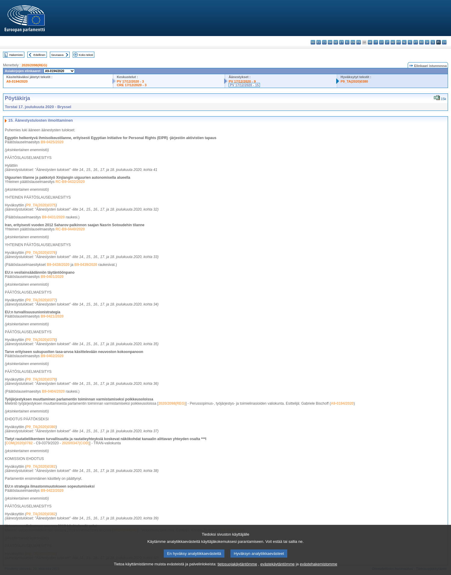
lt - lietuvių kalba (387, 42)
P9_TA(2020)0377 (41, 300)
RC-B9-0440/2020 (70, 229)
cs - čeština (324, 42)
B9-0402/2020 (52, 356)
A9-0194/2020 (17, 81)
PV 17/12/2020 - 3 (130, 81)
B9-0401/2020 (52, 277)
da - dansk (330, 42)
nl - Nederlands (404, 42)
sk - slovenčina (427, 42)
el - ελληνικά (347, 42)
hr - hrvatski (370, 42)
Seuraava (57, 54)
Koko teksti (86, 54)
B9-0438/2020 (58, 265)
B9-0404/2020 (53, 391)
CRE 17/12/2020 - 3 (132, 85)
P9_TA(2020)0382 (41, 514)
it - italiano (375, 42)
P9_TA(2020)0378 (41, 340)
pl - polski (410, 42)
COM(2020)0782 (19, 443)
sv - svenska (444, 42)
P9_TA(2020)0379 (41, 379)
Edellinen (39, 54)
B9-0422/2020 (52, 490)
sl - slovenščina (433, 42)
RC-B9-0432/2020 (70, 182)
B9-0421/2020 (52, 316)
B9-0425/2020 (52, 142)
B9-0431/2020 (53, 217)
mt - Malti (398, 42)
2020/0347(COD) (75, 443)
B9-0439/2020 (85, 265)
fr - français (358, 42)
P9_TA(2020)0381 (41, 466)
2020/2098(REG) (34, 65)
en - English (353, 42)
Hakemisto (16, 54)
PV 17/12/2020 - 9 (242, 81)
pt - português (415, 42)
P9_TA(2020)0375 (41, 205)
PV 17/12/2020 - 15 (244, 85)
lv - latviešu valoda (381, 42)
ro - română (421, 42)
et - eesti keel (341, 42)
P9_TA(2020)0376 (41, 253)
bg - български (313, 42)
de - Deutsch (336, 42)
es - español (318, 42)
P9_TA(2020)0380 (354, 81)
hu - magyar (393, 42)
